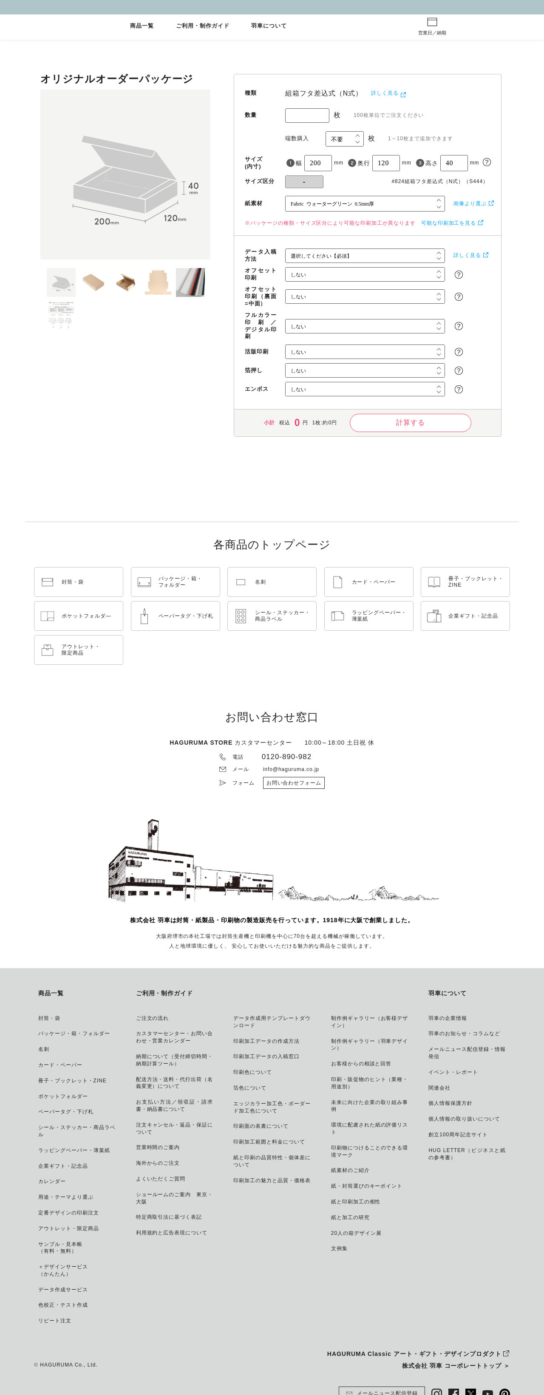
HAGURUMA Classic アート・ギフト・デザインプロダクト (414, 1353)
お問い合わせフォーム (294, 783)
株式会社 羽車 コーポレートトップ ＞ (456, 1365)
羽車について (269, 26)
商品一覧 (142, 26)
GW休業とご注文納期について (272, 7)
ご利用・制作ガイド (203, 26)
